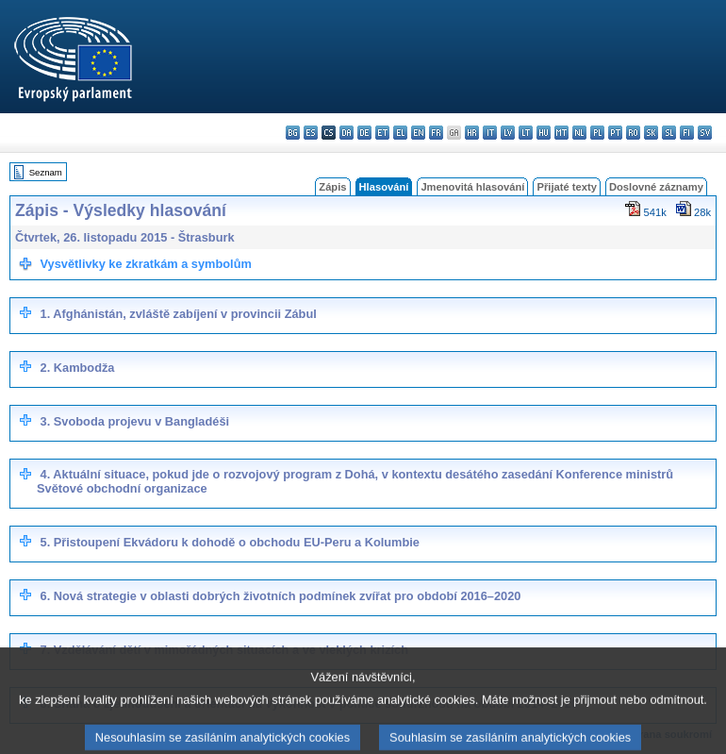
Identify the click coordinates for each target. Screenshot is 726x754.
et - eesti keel (382, 133)
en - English (418, 133)
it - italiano (490, 133)
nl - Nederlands (579, 133)
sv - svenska (705, 133)
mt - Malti (561, 133)
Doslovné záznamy (656, 187)
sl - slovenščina (669, 133)
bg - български (293, 133)
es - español (311, 133)
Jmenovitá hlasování (472, 187)
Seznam (45, 172)
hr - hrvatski (472, 133)
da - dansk (346, 133)
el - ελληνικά (400, 133)
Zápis (332, 187)
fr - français (436, 133)
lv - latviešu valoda (508, 133)
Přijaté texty (566, 187)
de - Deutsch (364, 133)
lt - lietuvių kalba (526, 133)
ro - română (633, 133)
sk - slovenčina (651, 133)
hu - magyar (543, 133)
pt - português (615, 133)
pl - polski (597, 133)
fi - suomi (687, 133)
